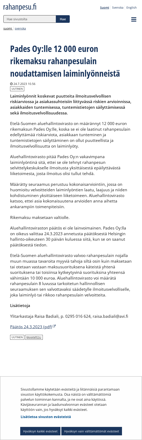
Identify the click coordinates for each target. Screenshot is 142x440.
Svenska (117, 7)
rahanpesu (33, 337)
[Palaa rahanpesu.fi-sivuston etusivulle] (29, 7)
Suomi (104, 7)
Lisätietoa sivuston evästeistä (46, 416)
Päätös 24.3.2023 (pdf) (33, 327)
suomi (8, 28)
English (131, 7)
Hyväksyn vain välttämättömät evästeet (91, 431)
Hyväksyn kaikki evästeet (40, 431)
